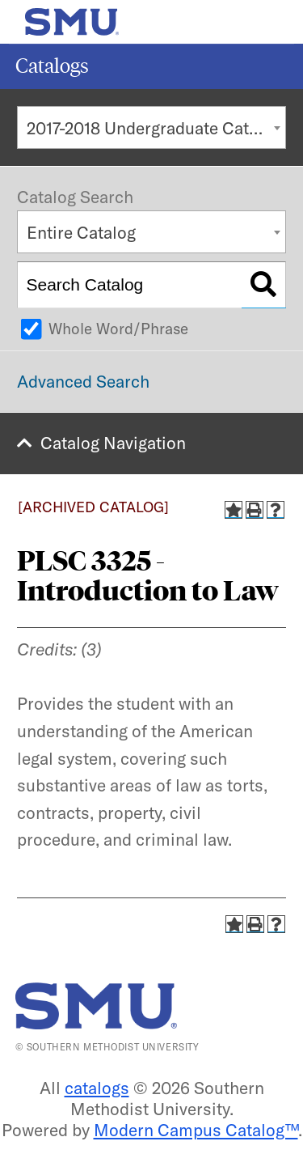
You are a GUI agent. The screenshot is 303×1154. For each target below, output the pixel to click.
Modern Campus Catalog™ (196, 1129)
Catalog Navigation (113, 442)
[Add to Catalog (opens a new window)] (233, 510)
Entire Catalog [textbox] (81, 232)
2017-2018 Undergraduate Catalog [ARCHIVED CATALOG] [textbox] (156, 127)
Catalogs (52, 65)
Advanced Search (83, 381)
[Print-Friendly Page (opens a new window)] (254, 510)
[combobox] (151, 127)
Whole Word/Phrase (118, 328)
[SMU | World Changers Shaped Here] (96, 1006)
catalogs (97, 1087)
